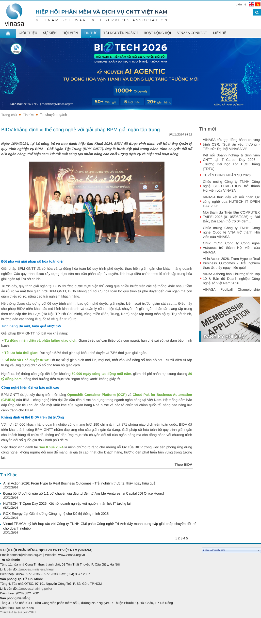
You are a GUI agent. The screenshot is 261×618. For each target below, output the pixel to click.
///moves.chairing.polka (35, 588)
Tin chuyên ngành (53, 115)
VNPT (32, 612)
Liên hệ (241, 4)
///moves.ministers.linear (36, 569)
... (191, 538)
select (259, 550)
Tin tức (28, 115)
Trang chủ (9, 115)
